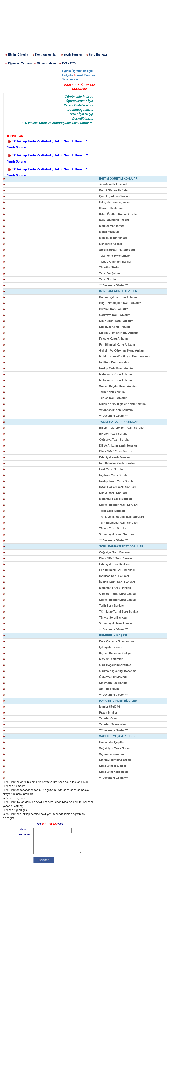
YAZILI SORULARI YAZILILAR (118, 421)
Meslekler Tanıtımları (113, 237)
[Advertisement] (94, 24)
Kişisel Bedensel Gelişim (115, 653)
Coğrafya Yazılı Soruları (114, 439)
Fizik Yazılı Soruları (112, 469)
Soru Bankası (99, 54)
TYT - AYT (69, 63)
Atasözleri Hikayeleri (113, 184)
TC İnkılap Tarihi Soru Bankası (119, 611)
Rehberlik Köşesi (110, 243)
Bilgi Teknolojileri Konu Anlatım (120, 303)
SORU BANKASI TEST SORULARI (121, 546)
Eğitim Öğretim (19, 54)
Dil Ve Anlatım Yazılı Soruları (118, 445)
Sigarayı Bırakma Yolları (115, 759)
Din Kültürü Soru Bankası (116, 558)
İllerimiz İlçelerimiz (111, 208)
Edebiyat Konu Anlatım (114, 326)
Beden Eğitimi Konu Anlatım (118, 297)
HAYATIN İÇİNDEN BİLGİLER (118, 700)
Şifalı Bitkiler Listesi (112, 765)
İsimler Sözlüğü (109, 706)
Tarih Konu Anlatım (112, 392)
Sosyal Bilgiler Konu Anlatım (118, 386)
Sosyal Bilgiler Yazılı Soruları (118, 504)
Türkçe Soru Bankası (113, 617)
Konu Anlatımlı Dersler (114, 220)
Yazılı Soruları (74, 54)
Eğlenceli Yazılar (20, 63)
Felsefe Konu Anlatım (113, 338)
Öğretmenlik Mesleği (113, 676)
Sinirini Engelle (109, 688)
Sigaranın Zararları (111, 754)
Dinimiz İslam (47, 63)
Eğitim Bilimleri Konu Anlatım (118, 332)
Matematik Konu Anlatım (115, 374)
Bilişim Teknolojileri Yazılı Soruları (122, 427)
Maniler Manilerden (112, 225)
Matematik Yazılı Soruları (115, 498)
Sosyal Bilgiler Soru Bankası (118, 599)
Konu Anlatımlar (46, 54)
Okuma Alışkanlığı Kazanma (118, 671)
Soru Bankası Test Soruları (117, 249)
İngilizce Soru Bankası (114, 576)
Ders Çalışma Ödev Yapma (117, 641)
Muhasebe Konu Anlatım (115, 380)
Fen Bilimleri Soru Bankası (117, 570)
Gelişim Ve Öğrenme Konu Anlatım (122, 350)
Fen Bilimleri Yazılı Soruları (117, 463)
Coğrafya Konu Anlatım (114, 314)
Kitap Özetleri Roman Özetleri (119, 214)
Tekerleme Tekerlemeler (115, 255)
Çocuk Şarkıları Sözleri (114, 196)
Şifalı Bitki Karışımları (113, 771)
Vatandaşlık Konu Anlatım (116, 409)
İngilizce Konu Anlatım (114, 362)
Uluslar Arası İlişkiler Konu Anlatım (122, 404)
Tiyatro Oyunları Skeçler (115, 261)
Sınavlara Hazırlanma (113, 682)
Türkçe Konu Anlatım (113, 398)
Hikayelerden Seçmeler (114, 202)
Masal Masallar (109, 231)
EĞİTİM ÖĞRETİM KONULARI (118, 178)
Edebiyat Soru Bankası (114, 564)
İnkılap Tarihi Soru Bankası (117, 581)
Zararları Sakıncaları (112, 724)
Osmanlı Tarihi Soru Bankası (118, 593)
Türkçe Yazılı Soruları (113, 528)
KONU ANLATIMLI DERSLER (118, 291)
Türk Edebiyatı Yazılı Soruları (118, 522)
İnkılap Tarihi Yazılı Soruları (117, 481)
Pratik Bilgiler (108, 712)
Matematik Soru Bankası (115, 587)
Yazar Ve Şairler (109, 273)
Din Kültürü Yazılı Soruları (116, 451)
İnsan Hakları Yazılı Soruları (117, 487)
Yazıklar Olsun (108, 718)
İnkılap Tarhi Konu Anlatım (116, 368)
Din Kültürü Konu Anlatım (116, 320)
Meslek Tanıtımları (111, 659)
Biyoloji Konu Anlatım (113, 309)
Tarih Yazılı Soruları (112, 510)
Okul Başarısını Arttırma (115, 665)
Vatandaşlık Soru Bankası (116, 623)
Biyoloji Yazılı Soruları (113, 433)
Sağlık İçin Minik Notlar (114, 748)
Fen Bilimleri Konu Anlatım (117, 344)
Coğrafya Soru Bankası (114, 552)
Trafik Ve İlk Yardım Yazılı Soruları (121, 516)
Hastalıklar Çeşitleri (112, 742)
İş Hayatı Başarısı (111, 647)
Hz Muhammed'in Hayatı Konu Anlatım (124, 356)
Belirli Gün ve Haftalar (113, 190)
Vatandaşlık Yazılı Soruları (116, 534)
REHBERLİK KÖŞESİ (113, 635)
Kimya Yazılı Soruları (113, 492)
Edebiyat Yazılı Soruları (114, 457)
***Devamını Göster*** (113, 285)
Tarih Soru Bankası (112, 605)
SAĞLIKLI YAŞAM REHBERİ (117, 736)
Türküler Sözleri (109, 267)
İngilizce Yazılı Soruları (114, 475)
